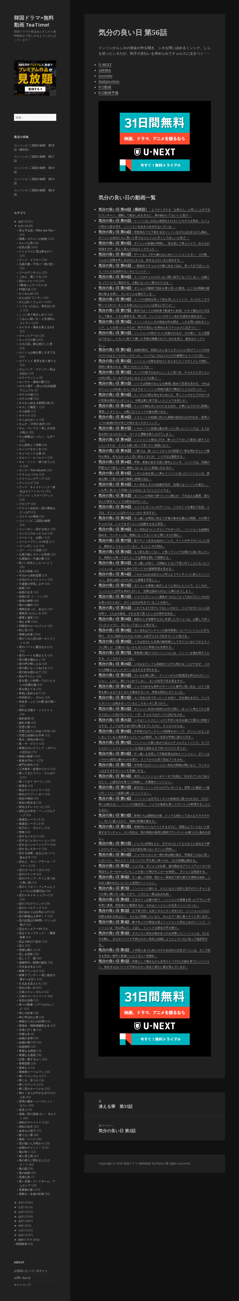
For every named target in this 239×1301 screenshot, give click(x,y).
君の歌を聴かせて (30, 672)
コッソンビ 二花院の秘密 (34, 521)
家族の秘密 (26, 756)
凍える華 (24, 622)
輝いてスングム (29, 1076)
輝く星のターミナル (31, 1089)
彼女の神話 (26, 798)
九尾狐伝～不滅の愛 (31, 559)
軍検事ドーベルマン (31, 1072)
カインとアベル (29, 336)
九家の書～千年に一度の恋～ (37, 264)
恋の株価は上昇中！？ (33, 916)
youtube (105, 75)
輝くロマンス (27, 1084)
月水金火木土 (27, 967)
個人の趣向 (26, 605)
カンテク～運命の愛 (31, 382)
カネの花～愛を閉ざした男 (36, 344)
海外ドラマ (25, 1240)
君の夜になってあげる (33, 668)
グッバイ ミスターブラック (36, 495)
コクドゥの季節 (29, 516)
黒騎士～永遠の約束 (31, 1194)
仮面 (22, 588)
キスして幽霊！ (29, 407)
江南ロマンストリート (33, 996)
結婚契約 (24, 1047)
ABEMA (104, 70)
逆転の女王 (26, 1126)
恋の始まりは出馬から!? (34, 912)
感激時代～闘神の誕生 (33, 962)
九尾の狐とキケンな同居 (34, 554)
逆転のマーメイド (30, 1122)
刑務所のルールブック (33, 626)
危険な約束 (26, 634)
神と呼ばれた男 (29, 1017)
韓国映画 (21, 1244)
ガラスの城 (26, 394)
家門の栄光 (26, 765)
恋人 (22, 946)
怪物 (22, 832)
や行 (21, 1226)
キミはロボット (29, 420)
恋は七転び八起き (30, 941)
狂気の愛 (24, 247)
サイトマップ (22, 1285)
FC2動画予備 (108, 92)
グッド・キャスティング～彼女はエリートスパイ (37, 489)
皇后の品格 (26, 1000)
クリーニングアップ (31, 479)
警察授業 (24, 1063)
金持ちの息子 (27, 1131)
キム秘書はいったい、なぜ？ (37, 436)
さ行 (21, 1202)
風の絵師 (24, 1173)
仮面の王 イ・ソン (30, 596)
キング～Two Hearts (32, 470)
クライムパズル (29, 474)
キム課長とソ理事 (30, 445)
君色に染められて (30, 693)
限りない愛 (26, 1135)
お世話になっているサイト (31, 1271)
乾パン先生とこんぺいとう (36, 563)
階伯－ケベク (27, 1139)
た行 (21, 1207)
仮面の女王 (26, 592)
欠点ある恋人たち (30, 983)
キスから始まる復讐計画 (34, 403)
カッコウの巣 (27, 340)
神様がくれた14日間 (32, 1021)
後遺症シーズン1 (29, 819)
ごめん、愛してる (30, 277)
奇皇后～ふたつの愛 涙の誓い (37, 702)
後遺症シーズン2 (29, 824)
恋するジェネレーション (34, 840)
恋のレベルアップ (30, 908)
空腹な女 (24, 1034)
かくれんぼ (26, 293)
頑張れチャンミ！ (30, 1148)
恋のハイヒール (29, 281)
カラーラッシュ (29, 378)
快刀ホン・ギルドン (31, 828)
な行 (21, 1212)
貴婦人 (23, 1068)
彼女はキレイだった (31, 807)
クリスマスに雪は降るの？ (36, 251)
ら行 (21, 1230)
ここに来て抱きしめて (33, 314)
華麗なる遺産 (27, 1055)
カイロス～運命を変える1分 (36, 327)
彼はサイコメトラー (31, 790)
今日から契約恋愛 (30, 575)
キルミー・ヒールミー (33, 458)
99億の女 (25, 289)
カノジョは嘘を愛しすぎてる (37, 352)
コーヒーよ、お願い (31, 537)
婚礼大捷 (24, 723)
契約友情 (24, 718)
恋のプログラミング (31, 904)
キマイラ (24, 415)
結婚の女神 (26, 1038)
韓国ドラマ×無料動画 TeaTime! (34, 21)
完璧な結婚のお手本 (31, 735)
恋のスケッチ (27, 874)
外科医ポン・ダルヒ (31, 697)
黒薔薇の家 (26, 1190)
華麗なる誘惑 (27, 1051)
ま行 (21, 1221)
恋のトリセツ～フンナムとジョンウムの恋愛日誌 (37, 889)
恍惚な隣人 (26, 950)
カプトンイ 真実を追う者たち (37, 361)
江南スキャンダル (30, 992)
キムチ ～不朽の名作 (32, 424)
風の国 (23, 1169)
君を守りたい (27, 676)
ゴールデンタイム (30, 272)
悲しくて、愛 (27, 958)
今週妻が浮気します (31, 584)
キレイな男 (26, 243)
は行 (21, 1216)
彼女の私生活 (27, 803)
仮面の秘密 (26, 601)
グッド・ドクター (30, 260)
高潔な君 (24, 1177)
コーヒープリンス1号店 (34, 542)
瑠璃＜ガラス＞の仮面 (33, 239)
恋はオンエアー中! (30, 929)
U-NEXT (105, 64)
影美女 (23, 786)
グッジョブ (26, 483)
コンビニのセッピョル (33, 533)
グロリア (24, 504)
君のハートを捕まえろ (33, 655)
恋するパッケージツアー (34, 845)
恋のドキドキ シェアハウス (36, 895)
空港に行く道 (27, 1030)
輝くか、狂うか (29, 1080)
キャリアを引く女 (30, 449)
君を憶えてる (27, 689)
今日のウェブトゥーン (33, 580)
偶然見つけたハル (30, 613)
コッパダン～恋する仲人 (34, 529)
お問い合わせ (22, 1278)
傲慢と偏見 (26, 617)
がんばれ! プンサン (31, 298)
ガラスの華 (26, 399)
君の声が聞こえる (30, 664)
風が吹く (24, 1152)
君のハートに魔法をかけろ (36, 647)
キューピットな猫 (30, 453)
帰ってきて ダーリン (32, 781)
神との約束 (26, 1013)
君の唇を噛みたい (30, 659)
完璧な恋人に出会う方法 (34, 731)
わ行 (21, 1235)
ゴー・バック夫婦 (30, 550)
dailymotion (109, 81)
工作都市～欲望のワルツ (34, 769)
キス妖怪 (24, 411)
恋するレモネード (30, 849)
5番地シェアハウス (31, 285)
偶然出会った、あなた (33, 609)
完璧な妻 (24, 727)
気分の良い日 (27, 988)
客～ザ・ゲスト (29, 744)
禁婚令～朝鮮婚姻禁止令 (34, 1026)
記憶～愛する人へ (30, 1059)
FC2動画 (104, 87)
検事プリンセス (29, 971)
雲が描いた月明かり (31, 1143)
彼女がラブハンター (31, 794)
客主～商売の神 (29, 739)
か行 (21, 226)
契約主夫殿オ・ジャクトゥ (36, 710)
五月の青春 (26, 571)
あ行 (21, 221)
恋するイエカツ (29, 836)
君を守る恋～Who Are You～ (37, 230)
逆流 (22, 1110)
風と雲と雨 (26, 1156)
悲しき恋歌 (26, 954)
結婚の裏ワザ (27, 1042)
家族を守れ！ (27, 760)
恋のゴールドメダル (31, 870)
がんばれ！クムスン (31, 302)
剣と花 (23, 630)
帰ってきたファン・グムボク (37, 773)
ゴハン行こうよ (29, 546)
